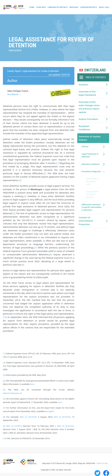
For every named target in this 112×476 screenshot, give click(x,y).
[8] (50, 254)
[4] (24, 196)
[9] (22, 264)
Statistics (83, 84)
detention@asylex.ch (12, 393)
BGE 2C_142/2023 (28, 417)
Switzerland (95, 70)
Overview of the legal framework (87, 93)
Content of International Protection (86, 221)
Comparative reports (58, 7)
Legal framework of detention (90, 155)
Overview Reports (88, 7)
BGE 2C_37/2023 (14, 426)
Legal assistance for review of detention (92, 194)
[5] (14, 213)
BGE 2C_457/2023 (62, 417)
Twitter (97, 473)
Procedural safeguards (91, 171)
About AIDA (104, 7)
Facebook (106, 473)
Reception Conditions (84, 128)
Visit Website (12, 94)
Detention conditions (91, 164)
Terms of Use (102, 463)
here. (32, 384)
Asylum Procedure (88, 119)
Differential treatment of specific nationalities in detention (91, 207)
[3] (20, 180)
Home (31, 7)
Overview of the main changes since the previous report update (89, 107)
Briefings (73, 7)
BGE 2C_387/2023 (65, 426)
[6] (31, 220)
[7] (35, 247)
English (50, 411)
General (85, 146)
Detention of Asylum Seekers (90, 138)
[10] (5, 317)
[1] (57, 163)
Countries (41, 7)
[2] (44, 173)
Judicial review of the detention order (92, 181)
